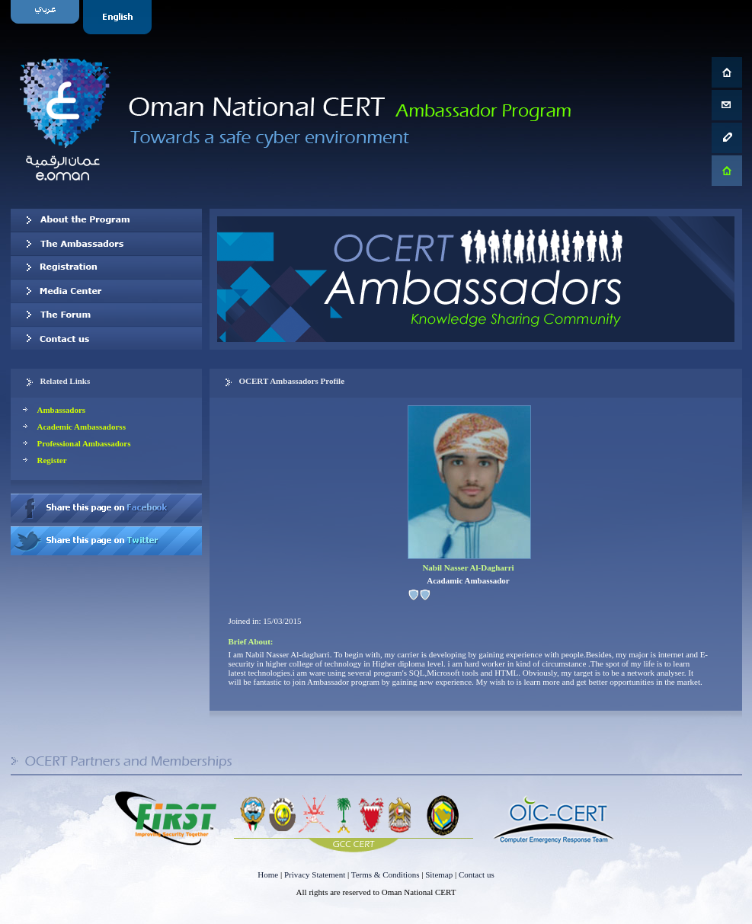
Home (268, 874)
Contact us (106, 338)
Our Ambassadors (106, 243)
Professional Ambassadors (84, 443)
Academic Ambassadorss (81, 426)
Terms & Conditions (385, 874)
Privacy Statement (314, 874)
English (119, 17)
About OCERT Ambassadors (106, 220)
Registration (106, 267)
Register (52, 460)
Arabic (47, 17)
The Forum (106, 314)
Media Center (106, 291)
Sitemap (439, 874)
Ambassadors (61, 409)
